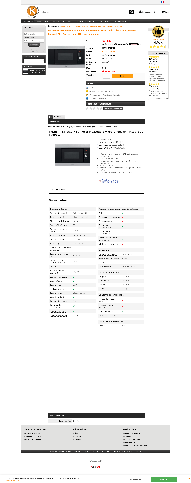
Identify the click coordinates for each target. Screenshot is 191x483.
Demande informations (97, 100)
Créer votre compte (38, 54)
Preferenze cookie (95, 462)
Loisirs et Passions (104, 22)
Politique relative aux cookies (12, 480)
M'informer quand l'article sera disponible (105, 96)
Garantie (127, 438)
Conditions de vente (132, 435)
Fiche (50, 118)
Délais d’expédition (32, 435)
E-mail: (26, 33)
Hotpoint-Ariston (108, 54)
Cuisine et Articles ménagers (62, 22)
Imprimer (92, 89)
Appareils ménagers (42, 22)
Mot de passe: (29, 40)
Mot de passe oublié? (38, 52)
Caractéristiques (59, 118)
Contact (78, 438)
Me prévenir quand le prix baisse (101, 93)
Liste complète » (161, 101)
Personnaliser (135, 479)
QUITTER (189, 478)
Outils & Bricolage (120, 22)
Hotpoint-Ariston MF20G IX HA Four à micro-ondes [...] (34, 73)
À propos (78, 435)
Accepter (163, 479)
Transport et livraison (33, 438)
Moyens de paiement (33, 441)
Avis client (79, 441)
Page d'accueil (27, 22)
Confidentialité (130, 444)
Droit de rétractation (132, 441)
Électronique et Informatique (85, 22)
